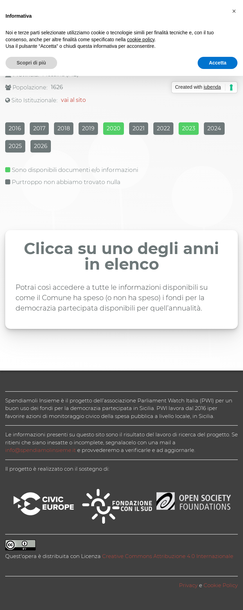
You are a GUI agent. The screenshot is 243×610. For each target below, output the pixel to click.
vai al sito (73, 100)
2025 (15, 146)
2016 (15, 128)
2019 (88, 128)
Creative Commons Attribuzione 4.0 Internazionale (167, 556)
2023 (188, 128)
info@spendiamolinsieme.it (40, 450)
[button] (234, 11)
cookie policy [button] (140, 39)
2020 (113, 128)
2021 (139, 128)
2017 (39, 128)
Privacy (188, 585)
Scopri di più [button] (31, 63)
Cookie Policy (221, 585)
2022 (163, 128)
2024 (214, 128)
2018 (63, 128)
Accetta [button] (217, 63)
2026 (40, 146)
